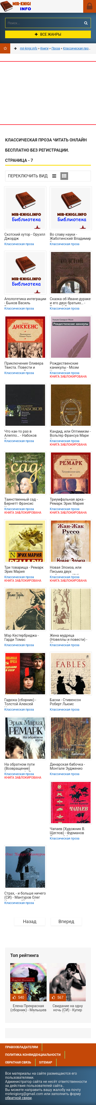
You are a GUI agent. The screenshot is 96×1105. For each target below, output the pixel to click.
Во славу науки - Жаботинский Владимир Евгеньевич (70, 237)
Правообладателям (21, 1047)
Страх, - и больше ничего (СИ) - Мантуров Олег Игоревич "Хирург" (25, 895)
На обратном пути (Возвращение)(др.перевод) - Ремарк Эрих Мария (22, 766)
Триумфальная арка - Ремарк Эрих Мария (68, 501)
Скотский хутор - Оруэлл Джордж (24, 236)
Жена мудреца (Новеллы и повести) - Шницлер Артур (68, 638)
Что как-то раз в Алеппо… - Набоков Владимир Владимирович (20, 433)
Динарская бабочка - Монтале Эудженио (67, 766)
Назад (29, 921)
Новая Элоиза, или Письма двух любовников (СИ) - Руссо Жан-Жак (65, 570)
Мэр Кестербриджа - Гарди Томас (21, 637)
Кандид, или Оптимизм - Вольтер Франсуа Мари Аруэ (70, 433)
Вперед (66, 921)
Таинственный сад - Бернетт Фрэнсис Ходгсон (21, 502)
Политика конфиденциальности (33, 1055)
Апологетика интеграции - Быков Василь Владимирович (25, 301)
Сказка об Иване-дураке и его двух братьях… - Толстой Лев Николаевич (70, 301)
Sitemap (45, 1062)
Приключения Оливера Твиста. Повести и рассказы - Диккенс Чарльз (23, 365)
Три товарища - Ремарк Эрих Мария (24, 569)
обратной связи (18, 1098)
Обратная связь (18, 1062)
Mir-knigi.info (29, 6)
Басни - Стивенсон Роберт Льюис (65, 702)
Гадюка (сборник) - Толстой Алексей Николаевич (20, 702)
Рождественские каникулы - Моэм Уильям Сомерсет (65, 365)
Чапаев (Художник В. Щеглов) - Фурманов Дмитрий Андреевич (67, 831)
